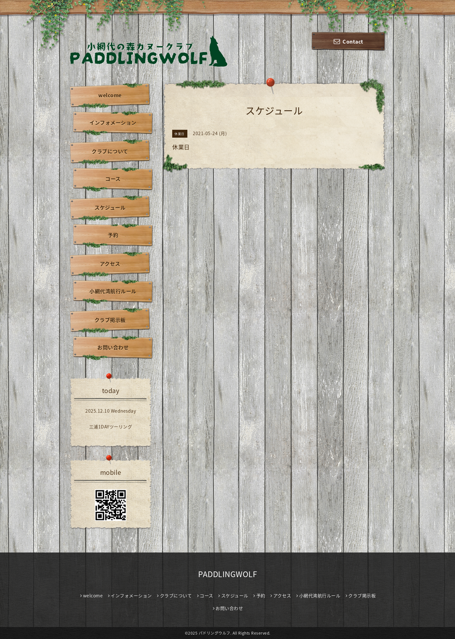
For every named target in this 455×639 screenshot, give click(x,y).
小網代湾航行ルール (112, 291)
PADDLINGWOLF (227, 574)
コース (113, 178)
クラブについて (110, 151)
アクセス (110, 263)
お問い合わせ (113, 347)
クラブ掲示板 (110, 320)
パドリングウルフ (214, 633)
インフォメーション (112, 122)
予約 (113, 235)
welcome (110, 95)
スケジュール (109, 207)
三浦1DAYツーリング (110, 426)
